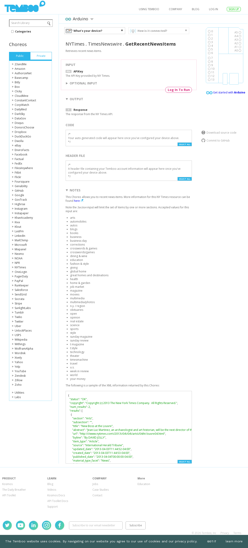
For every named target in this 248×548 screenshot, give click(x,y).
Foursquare (22, 181)
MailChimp (21, 240)
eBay (18, 145)
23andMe (21, 64)
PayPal (19, 281)
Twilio (18, 317)
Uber (18, 326)
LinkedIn (20, 236)
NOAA (19, 258)
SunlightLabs (23, 308)
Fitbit (18, 172)
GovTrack (21, 200)
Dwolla (19, 141)
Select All (185, 144)
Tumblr (19, 312)
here (77, 201)
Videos (51, 490)
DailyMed (21, 109)
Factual (19, 159)
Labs (18, 397)
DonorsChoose (24, 127)
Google (19, 195)
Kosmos (7, 484)
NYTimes (20, 267)
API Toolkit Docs (57, 501)
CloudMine (21, 96)
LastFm (19, 231)
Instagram (21, 209)
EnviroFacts (22, 150)
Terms (237, 533)
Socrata (19, 299)
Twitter (19, 321)
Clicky (18, 91)
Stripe (18, 303)
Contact (97, 495)
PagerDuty (21, 276)
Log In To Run (179, 90)
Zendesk (20, 376)
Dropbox (20, 132)
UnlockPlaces (23, 330)
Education (144, 484)
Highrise (20, 204)
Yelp (17, 367)
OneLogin (21, 272)
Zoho (18, 385)
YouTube (20, 371)
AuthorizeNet (23, 73)
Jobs (95, 484)
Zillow (18, 380)
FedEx (18, 163)
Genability (21, 186)
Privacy (224, 533)
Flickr (18, 177)
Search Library (20, 23)
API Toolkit (9, 495)
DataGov (20, 118)
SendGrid (21, 294)
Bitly (17, 82)
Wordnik (20, 353)
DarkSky (20, 114)
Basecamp (21, 78)
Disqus (19, 123)
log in (213, 9)
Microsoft (21, 245)
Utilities (19, 393)
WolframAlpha (24, 349)
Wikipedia (21, 339)
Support (52, 507)
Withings (20, 344)
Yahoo (19, 362)
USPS (18, 335)
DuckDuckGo (23, 136)
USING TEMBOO (149, 9)
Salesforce (21, 290)
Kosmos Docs (56, 495)
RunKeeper (22, 285)
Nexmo (19, 254)
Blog (195, 9)
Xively (18, 358)
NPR (17, 263)
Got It (211, 541)
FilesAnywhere (24, 168)
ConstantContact (25, 100)
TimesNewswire (105, 44)
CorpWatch (22, 105)
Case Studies (100, 490)
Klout (18, 227)
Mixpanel (20, 249)
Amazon (20, 69)
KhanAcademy (24, 218)
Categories (23, 31)
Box (17, 87)
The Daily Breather (14, 490)
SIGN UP (234, 9)
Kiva (17, 222)
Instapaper (22, 213)
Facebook (21, 154)
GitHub (19, 191)
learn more (234, 541)
